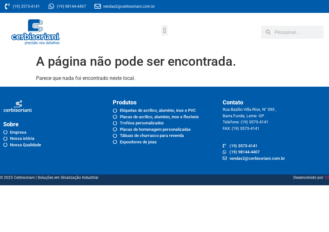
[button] (164, 30)
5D (326, 177)
